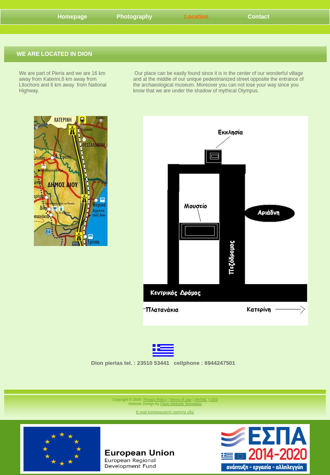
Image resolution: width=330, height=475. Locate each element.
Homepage (72, 16)
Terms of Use (180, 400)
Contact (258, 16)
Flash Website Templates (181, 404)
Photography (134, 16)
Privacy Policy (155, 400)
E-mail (165, 412)
